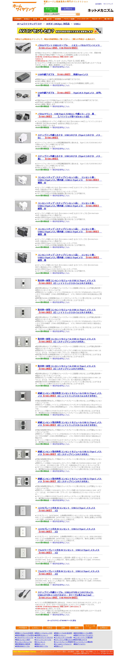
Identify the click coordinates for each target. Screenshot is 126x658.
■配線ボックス (40, 644)
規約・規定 (80, 651)
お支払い (36, 628)
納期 (77, 628)
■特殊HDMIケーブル (22, 646)
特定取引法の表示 (107, 651)
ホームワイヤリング (48, 651)
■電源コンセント (60, 635)
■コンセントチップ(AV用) (63, 637)
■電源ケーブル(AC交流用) (24, 633)
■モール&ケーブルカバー (63, 644)
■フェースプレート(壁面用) (63, 642)
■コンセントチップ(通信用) (83, 637)
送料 (63, 628)
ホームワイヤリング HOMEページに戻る (61, 620)
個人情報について (92, 651)
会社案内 (98, 4)
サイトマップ (108, 4)
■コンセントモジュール (23, 642)
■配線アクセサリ (79, 644)
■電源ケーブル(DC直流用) (63, 633)
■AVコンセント (40, 642)
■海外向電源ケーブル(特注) (24, 635)
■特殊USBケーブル (41, 646)
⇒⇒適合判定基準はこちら (59, 67)
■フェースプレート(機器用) (83, 642)
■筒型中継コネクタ (80, 640)
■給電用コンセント (41, 635)
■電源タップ (58, 646)
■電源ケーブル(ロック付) (43, 633)
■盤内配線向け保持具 (22, 644)
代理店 (49, 628)
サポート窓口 (51, 10)
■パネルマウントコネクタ (44, 637)
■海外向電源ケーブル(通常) (83, 633)
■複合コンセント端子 (22, 640)
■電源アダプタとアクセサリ (83, 635)
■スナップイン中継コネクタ (64, 640)
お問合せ (68, 9)
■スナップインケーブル (43, 640)
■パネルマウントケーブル (24, 637)
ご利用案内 (22, 628)
